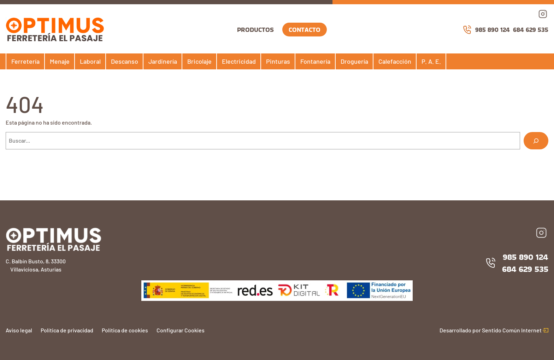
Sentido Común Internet (515, 330)
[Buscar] (536, 140)
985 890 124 (486, 29)
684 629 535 (530, 29)
